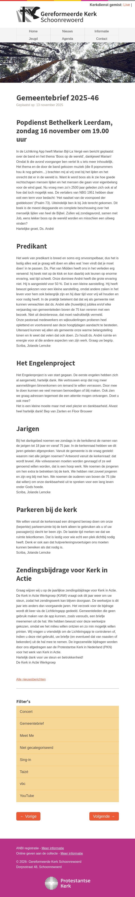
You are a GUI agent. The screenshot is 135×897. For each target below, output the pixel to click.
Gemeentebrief (32, 724)
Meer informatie (53, 848)
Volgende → (104, 816)
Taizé (24, 772)
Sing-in (25, 760)
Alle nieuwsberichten (31, 679)
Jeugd (33, 38)
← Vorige (28, 816)
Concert (26, 712)
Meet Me (27, 736)
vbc (23, 784)
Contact (101, 38)
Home (33, 31)
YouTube (27, 796)
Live (126, 5)
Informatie (102, 31)
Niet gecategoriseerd (36, 748)
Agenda (67, 38)
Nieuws (67, 31)
